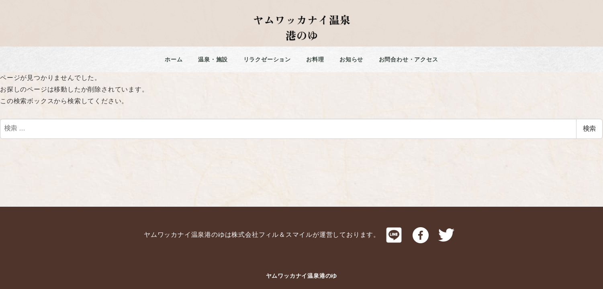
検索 (589, 128)
